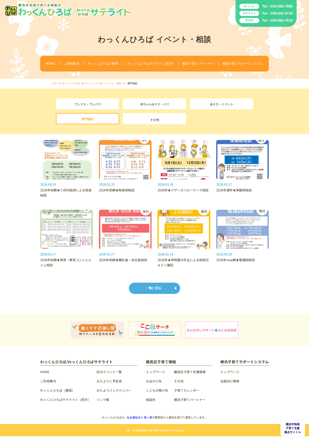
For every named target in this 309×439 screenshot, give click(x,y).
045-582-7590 (282, 6)
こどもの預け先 (157, 393)
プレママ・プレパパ (87, 104)
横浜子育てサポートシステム (242, 63)
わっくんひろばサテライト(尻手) (150, 63)
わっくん (249, 6)
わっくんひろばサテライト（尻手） (65, 402)
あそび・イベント (221, 104)
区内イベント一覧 (109, 374)
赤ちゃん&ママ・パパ (154, 104)
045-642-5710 (282, 13)
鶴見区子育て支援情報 (190, 374)
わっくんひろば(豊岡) (103, 63)
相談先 (150, 402)
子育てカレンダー (186, 393)
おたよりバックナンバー (114, 393)
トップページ (155, 374)
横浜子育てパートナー (198, 63)
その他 (154, 120)
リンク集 (103, 402)
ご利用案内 (71, 63)
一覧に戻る (153, 291)
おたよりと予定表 (109, 383)
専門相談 (87, 120)
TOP (54, 83)
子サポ (249, 20)
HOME (50, 63)
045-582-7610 (282, 20)
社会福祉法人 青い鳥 (139, 420)
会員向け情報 (229, 383)
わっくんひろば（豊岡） (57, 393)
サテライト (249, 13)
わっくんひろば (71, 83)
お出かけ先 (154, 383)
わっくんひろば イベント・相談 (103, 83)
